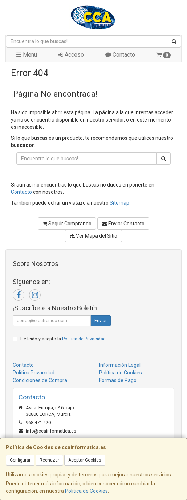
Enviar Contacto (123, 223)
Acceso (71, 54)
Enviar (100, 320)
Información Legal (120, 365)
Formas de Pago (118, 380)
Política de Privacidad (84, 338)
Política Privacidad (33, 373)
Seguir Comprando (67, 223)
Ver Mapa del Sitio (93, 236)
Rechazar (49, 460)
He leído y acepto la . (63, 338)
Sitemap (119, 203)
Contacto (120, 54)
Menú (26, 54)
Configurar (20, 460)
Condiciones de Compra (40, 380)
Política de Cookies (86, 491)
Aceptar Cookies (84, 460)
